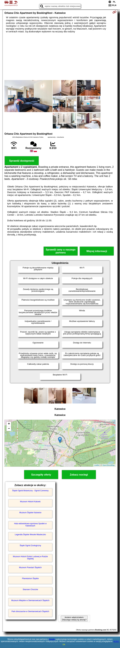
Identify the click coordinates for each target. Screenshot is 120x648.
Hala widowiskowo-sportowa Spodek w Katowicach (30, 524)
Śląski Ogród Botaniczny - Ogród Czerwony (30, 490)
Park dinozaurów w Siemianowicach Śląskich (30, 611)
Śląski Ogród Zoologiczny (30, 545)
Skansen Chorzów (30, 589)
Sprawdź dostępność (21, 160)
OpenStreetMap (108, 465)
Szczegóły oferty (41, 474)
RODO (116, 641)
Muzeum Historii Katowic (30, 501)
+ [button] (9, 424)
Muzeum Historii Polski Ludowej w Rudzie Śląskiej (30, 557)
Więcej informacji (96, 251)
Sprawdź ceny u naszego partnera (60, 251)
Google (52, 639)
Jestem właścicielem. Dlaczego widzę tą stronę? (74, 618)
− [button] (9, 428)
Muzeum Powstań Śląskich (30, 567)
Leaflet (96, 465)
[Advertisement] (60, 56)
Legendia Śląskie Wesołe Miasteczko (30, 534)
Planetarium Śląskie (30, 578)
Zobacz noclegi (79, 474)
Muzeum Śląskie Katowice (30, 512)
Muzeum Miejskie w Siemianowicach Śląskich (30, 600)
